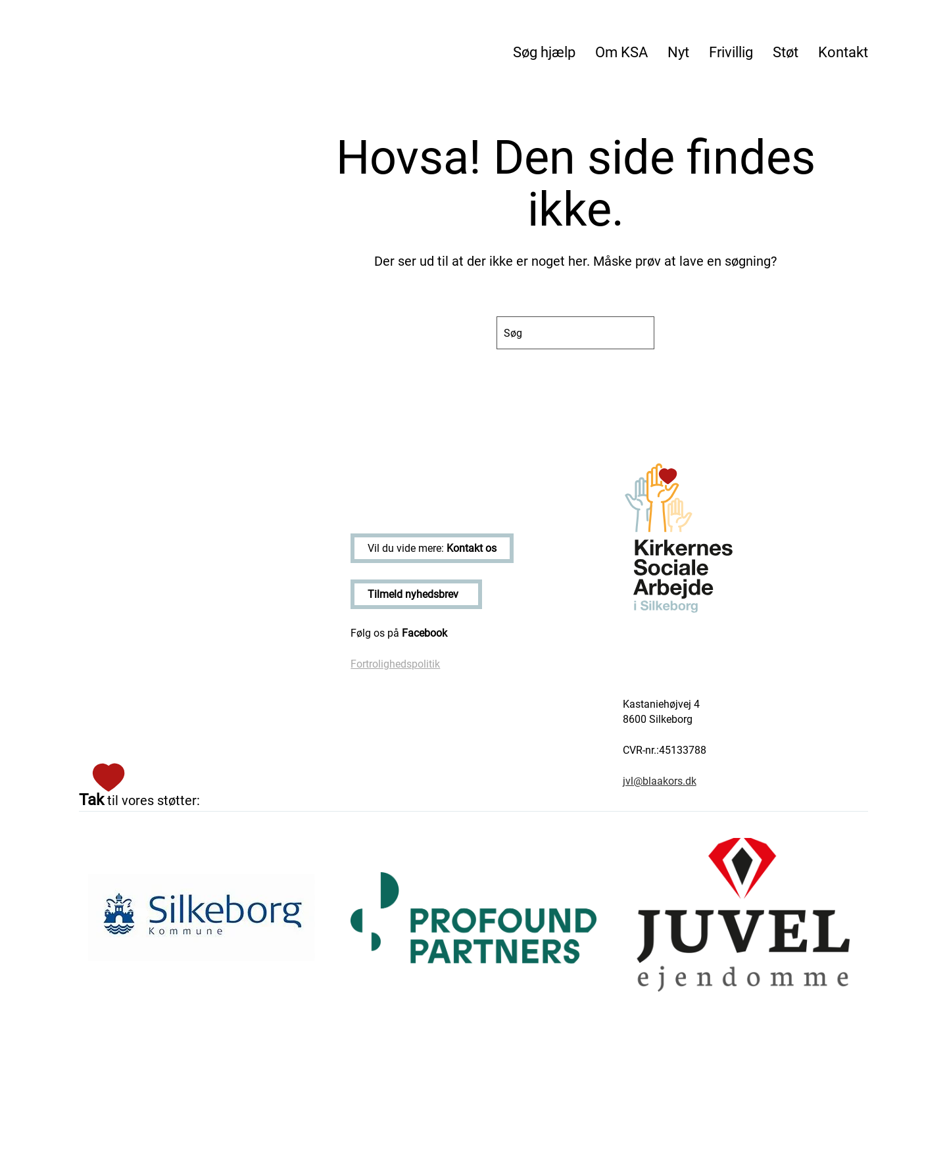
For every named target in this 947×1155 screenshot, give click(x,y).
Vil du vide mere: (432, 548)
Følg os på (399, 633)
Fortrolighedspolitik (395, 664)
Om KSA (621, 52)
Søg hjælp (544, 52)
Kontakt (843, 52)
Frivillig (731, 52)
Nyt (678, 52)
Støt (785, 52)
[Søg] (575, 332)
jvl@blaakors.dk (659, 781)
